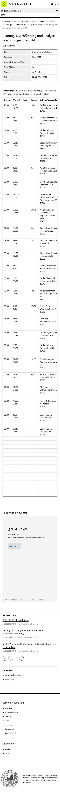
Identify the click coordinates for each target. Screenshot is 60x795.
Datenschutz (9, 729)
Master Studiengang (24, 24)
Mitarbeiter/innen (11, 712)
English (7, 753)
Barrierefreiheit (11, 733)
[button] (5, 658)
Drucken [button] (8, 749)
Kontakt (8, 716)
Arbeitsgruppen (30, 21)
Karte (7, 721)
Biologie (17, 21)
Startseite (6, 21)
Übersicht (8, 679)
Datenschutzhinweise (36, 599)
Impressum (9, 725)
